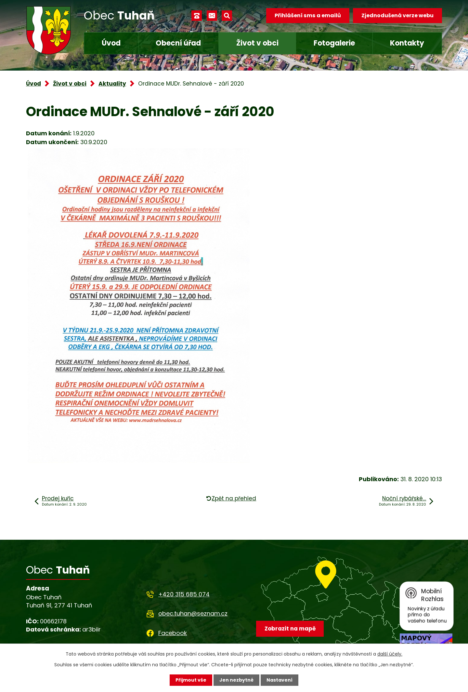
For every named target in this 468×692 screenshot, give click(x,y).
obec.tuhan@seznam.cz (193, 613)
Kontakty (407, 43)
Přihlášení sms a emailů (308, 15)
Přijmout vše (191, 680)
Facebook (172, 633)
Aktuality (112, 84)
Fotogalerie (334, 43)
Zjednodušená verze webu (397, 15)
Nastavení (279, 680)
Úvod (111, 43)
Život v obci (257, 43)
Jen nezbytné (236, 680)
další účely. (389, 654)
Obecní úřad (178, 43)
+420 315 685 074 (184, 594)
